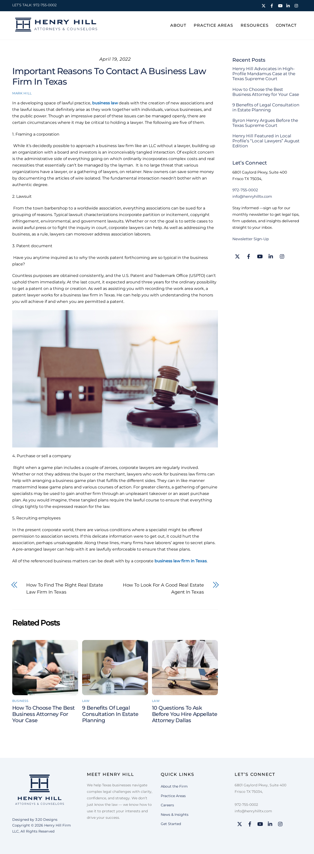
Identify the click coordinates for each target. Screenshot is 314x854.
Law (86, 701)
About (178, 25)
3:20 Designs (46, 819)
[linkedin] (288, 5)
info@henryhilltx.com (252, 196)
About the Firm (174, 786)
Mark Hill (22, 93)
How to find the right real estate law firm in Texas (64, 588)
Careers (167, 805)
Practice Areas (213, 25)
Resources (255, 25)
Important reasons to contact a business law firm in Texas (109, 76)
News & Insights (174, 814)
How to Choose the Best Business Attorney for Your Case (43, 714)
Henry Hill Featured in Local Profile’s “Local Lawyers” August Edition (266, 140)
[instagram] (297, 5)
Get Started (171, 824)
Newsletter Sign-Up (250, 238)
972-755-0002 (45, 5)
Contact (286, 25)
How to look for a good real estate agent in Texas (163, 588)
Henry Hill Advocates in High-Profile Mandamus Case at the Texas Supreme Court (263, 73)
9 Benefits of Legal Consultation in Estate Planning (110, 714)
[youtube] (280, 5)
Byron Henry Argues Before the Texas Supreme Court (265, 123)
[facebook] (272, 5)
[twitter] (264, 5)
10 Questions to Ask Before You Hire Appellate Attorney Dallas (184, 714)
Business (20, 701)
